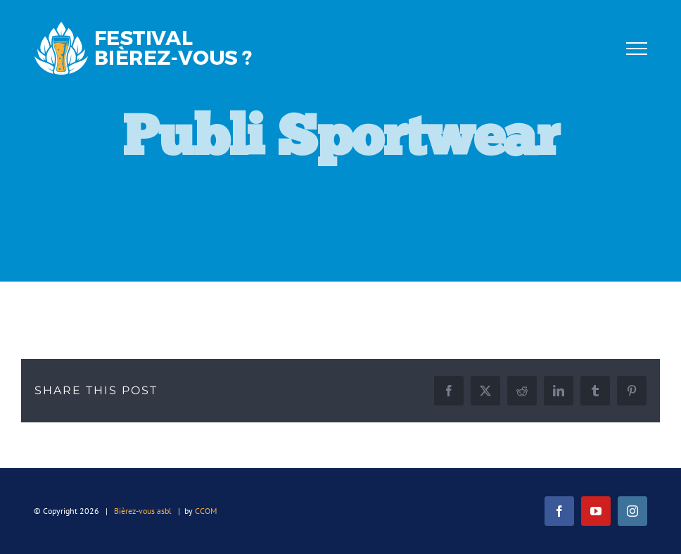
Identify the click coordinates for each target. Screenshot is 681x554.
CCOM (206, 510)
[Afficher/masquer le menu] (636, 48)
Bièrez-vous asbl (143, 510)
